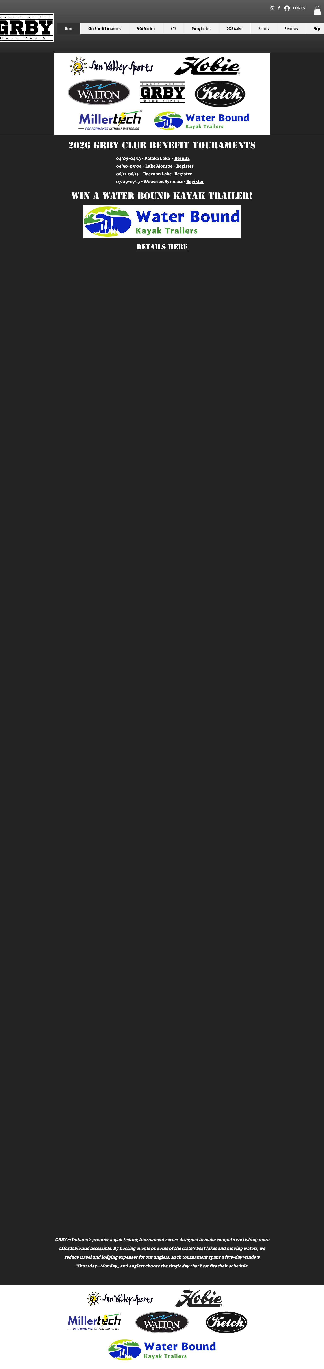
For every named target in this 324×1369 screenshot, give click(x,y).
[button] (317, 10)
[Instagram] (272, 8)
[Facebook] (279, 8)
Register (185, 166)
